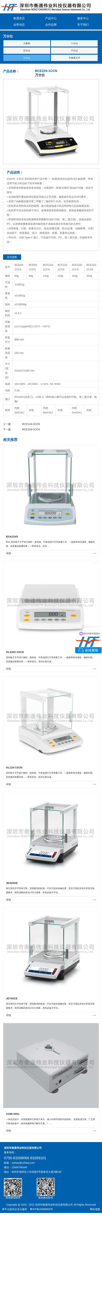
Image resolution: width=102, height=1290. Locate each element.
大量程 (26, 43)
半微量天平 (74, 57)
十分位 (74, 43)
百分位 (26, 50)
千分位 (74, 50)
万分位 (26, 57)
